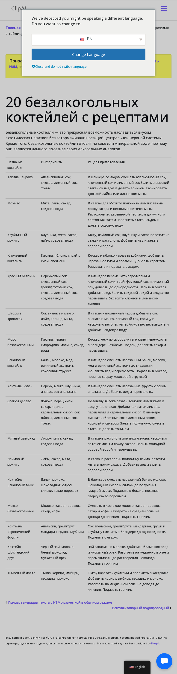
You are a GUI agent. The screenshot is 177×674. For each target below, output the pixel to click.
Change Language (88, 54)
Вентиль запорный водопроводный (140, 608)
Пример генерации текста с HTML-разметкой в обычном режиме (60, 602)
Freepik (155, 643)
